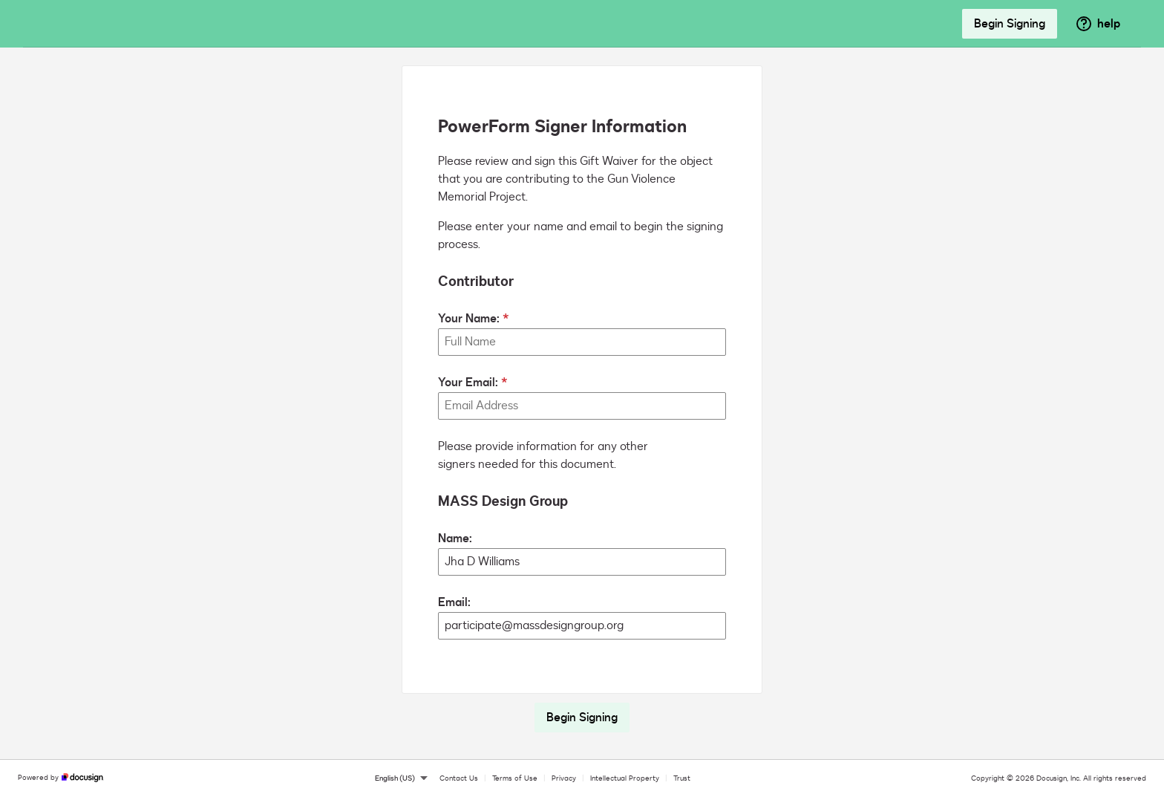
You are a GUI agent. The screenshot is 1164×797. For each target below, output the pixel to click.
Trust (681, 778)
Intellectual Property (624, 778)
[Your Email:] (582, 406)
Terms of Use (514, 778)
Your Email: (468, 382)
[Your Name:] (582, 342)
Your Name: (469, 318)
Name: (455, 538)
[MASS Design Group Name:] (582, 562)
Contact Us (458, 778)
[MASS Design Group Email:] (582, 626)
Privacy (564, 778)
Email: (454, 602)
